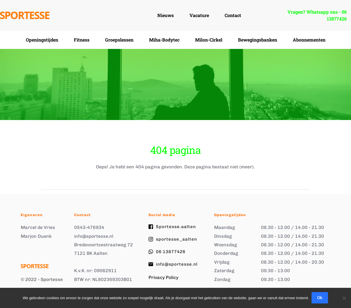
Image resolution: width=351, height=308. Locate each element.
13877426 (337, 19)
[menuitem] (165, 15)
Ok (320, 298)
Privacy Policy (163, 277)
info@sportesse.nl (93, 236)
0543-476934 (89, 227)
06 (345, 12)
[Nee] (344, 298)
